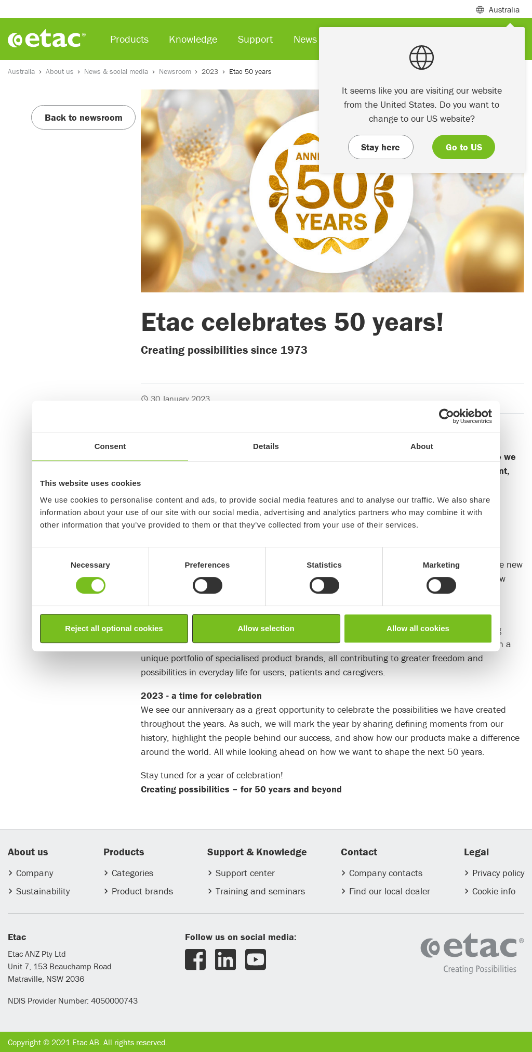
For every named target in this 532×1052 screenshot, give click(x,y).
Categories (132, 873)
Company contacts (385, 873)
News (305, 38)
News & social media (116, 71)
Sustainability (43, 891)
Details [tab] (266, 446)
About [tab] (421, 446)
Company (34, 873)
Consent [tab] (110, 446)
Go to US (464, 147)
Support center (245, 873)
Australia (21, 71)
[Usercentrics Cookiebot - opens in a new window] (446, 416)
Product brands (142, 891)
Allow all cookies (418, 628)
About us (60, 71)
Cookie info (493, 891)
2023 (210, 71)
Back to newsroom (84, 117)
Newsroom (175, 71)
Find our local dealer (389, 891)
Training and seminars (260, 891)
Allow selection (265, 628)
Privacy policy (498, 873)
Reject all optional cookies (114, 628)
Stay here (380, 147)
